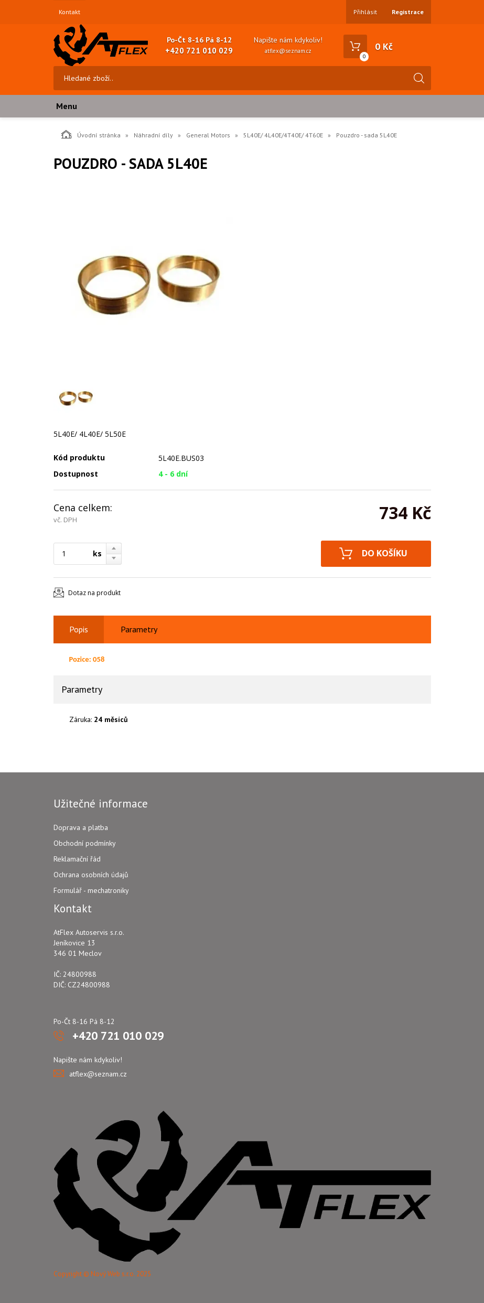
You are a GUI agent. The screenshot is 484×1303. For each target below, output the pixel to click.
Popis (78, 629)
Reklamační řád (77, 859)
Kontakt (69, 12)
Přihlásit (365, 12)
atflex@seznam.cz (288, 51)
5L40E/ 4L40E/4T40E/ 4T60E (283, 135)
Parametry (139, 629)
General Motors (208, 135)
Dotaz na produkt (94, 592)
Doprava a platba (80, 827)
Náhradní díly (153, 135)
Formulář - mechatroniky (91, 890)
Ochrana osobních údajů (90, 874)
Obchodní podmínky (84, 843)
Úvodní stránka (91, 134)
